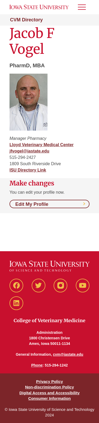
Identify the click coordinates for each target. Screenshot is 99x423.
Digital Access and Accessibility (49, 393)
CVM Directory (26, 19)
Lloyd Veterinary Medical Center (42, 144)
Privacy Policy (49, 381)
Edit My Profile (31, 204)
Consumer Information (49, 398)
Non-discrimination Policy (49, 387)
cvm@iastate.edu (68, 354)
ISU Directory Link (28, 170)
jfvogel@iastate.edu (29, 151)
